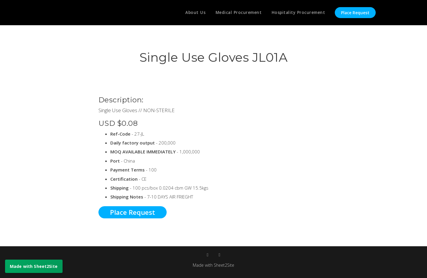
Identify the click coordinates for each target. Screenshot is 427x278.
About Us (193, 12)
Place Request (355, 12)
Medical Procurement (237, 12)
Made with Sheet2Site (213, 265)
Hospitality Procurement (298, 12)
